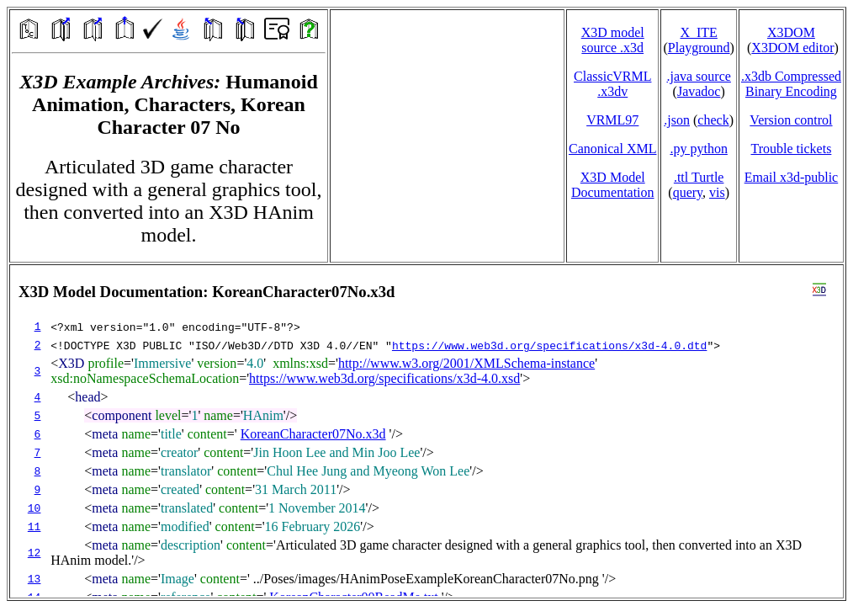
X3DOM (791, 32)
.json (677, 120)
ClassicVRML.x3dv (612, 83)
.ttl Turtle (699, 177)
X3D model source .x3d (612, 40)
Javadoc (699, 91)
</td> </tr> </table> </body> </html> (426, 431)
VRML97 (612, 120)
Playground (699, 47)
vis (717, 192)
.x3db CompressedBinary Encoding (791, 83)
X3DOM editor (792, 47)
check (712, 120)
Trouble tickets (791, 148)
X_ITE (698, 32)
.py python (698, 148)
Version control (791, 120)
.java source (698, 76)
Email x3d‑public (791, 177)
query (687, 192)
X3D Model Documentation (612, 184)
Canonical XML (612, 148)
